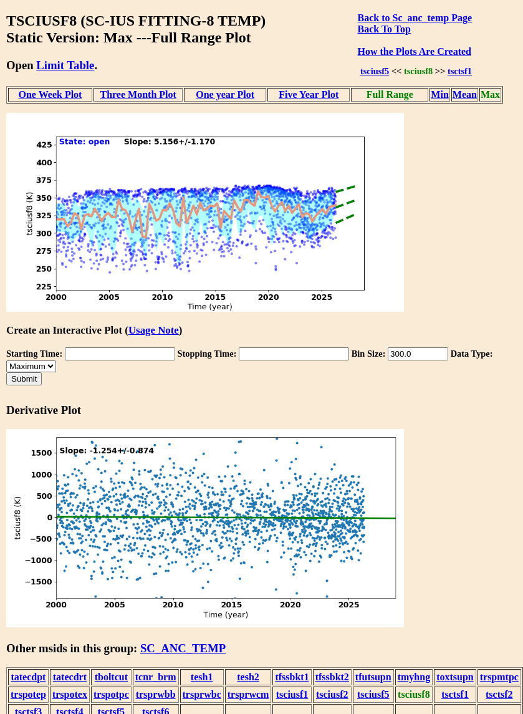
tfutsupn (373, 677)
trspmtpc (499, 677)
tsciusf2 (332, 694)
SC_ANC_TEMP (183, 648)
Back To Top (384, 29)
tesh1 (202, 677)
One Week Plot (50, 94)
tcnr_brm (155, 677)
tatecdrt (70, 677)
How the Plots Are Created (414, 51)
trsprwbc (202, 694)
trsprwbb (156, 694)
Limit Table (65, 65)
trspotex (69, 694)
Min (439, 94)
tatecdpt (28, 677)
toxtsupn (455, 677)
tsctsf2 (499, 694)
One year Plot (225, 94)
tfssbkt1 (292, 677)
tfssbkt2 (332, 677)
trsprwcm (248, 694)
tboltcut (111, 677)
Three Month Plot (138, 94)
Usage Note (153, 330)
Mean (465, 94)
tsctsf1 (460, 71)
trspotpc (111, 694)
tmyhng (414, 677)
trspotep (28, 694)
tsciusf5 (374, 71)
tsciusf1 (292, 694)
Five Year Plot (308, 94)
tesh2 (248, 677)
